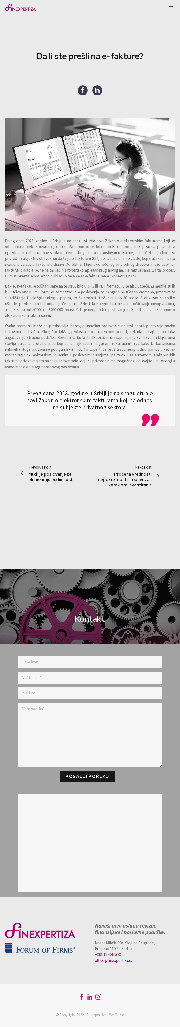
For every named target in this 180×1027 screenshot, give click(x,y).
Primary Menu (171, 7)
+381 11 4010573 (108, 954)
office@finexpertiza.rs (113, 960)
